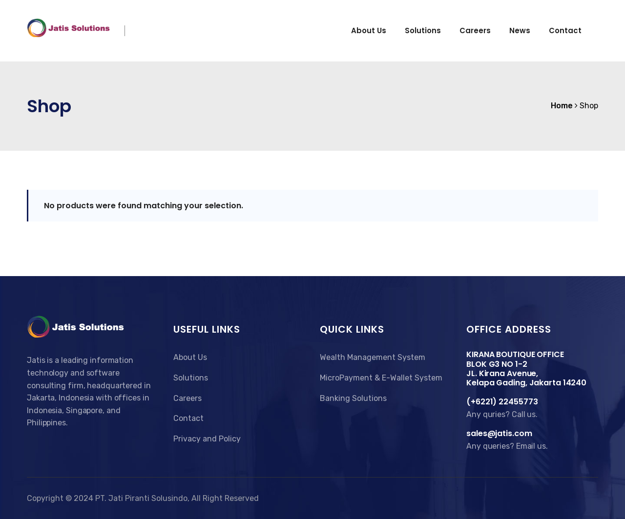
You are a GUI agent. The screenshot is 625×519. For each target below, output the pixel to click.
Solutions (423, 30)
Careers (475, 30)
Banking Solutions (353, 398)
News (519, 30)
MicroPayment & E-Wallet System (381, 377)
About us (368, 30)
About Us (190, 357)
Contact (565, 30)
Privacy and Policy (207, 438)
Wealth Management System (372, 357)
